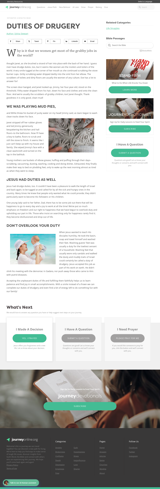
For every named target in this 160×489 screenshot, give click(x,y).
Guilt (76, 448)
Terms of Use (12, 468)
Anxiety (58, 448)
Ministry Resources (15, 2)
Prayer (90, 7)
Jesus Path (52, 7)
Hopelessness (79, 452)
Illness (76, 456)
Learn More (130, 89)
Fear (57, 473)
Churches (103, 465)
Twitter (132, 452)
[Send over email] (90, 41)
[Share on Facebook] (15, 41)
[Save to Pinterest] (53, 41)
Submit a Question (130, 152)
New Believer (64, 7)
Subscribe (130, 128)
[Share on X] (34, 41)
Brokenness (60, 452)
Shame (77, 469)
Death (58, 460)
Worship (103, 469)
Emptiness (59, 469)
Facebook (133, 448)
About (102, 473)
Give (106, 7)
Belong (99, 7)
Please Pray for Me (127, 338)
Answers (103, 452)
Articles (103, 456)
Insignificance (79, 460)
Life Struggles (113, 28)
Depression (60, 465)
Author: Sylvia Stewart (17, 33)
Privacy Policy (12, 465)
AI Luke (76, 7)
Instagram (133, 456)
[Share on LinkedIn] (71, 41)
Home (102, 448)
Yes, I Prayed (29, 338)
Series (102, 460)
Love (76, 465)
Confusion (59, 456)
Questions (41, 7)
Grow (83, 7)
